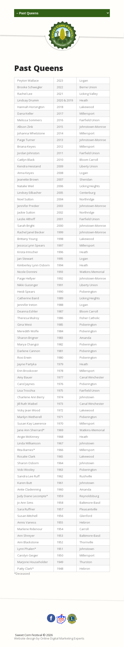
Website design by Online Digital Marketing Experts (49, 638)
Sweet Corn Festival (28, 635)
